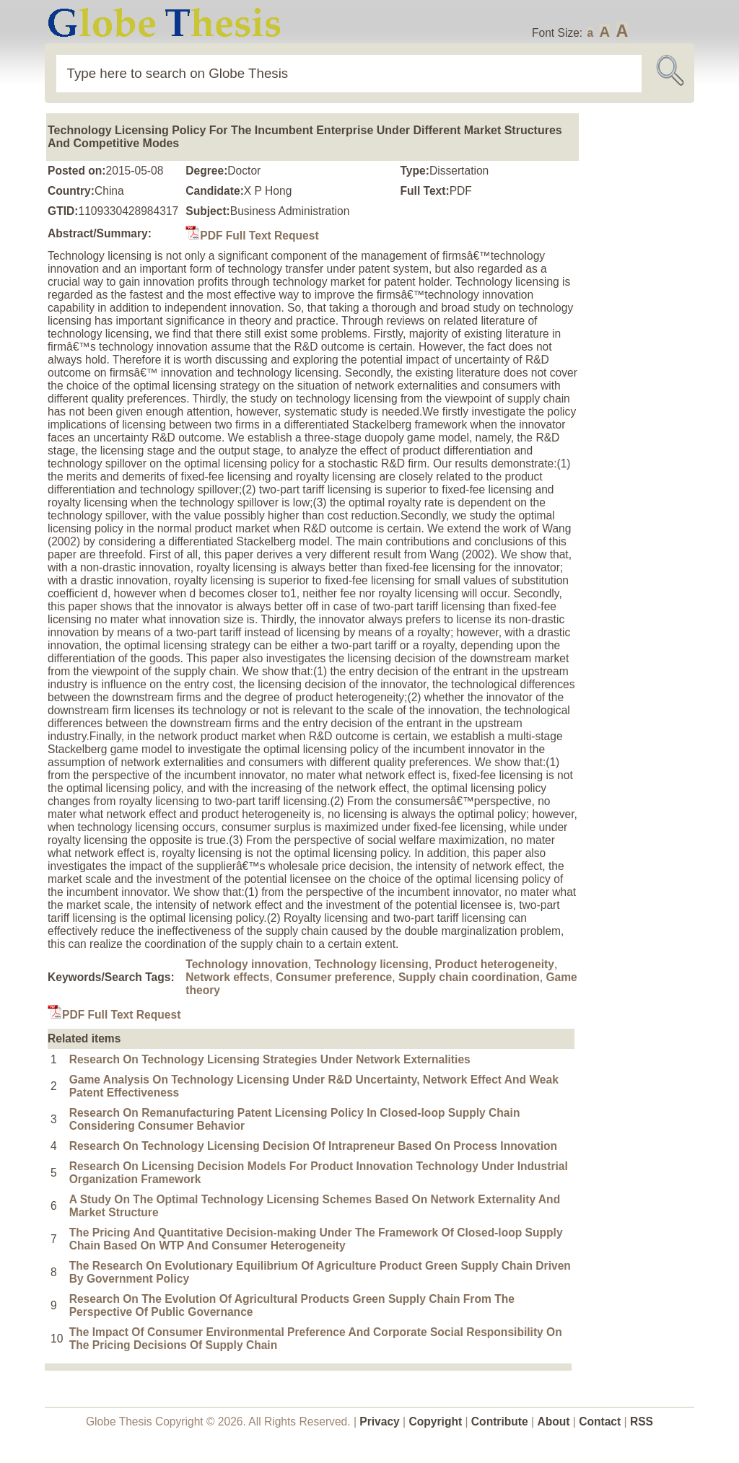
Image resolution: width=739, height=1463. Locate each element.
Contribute (499, 1421)
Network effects (227, 977)
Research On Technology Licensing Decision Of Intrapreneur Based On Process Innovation (313, 1146)
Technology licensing (371, 964)
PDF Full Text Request (251, 235)
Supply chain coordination (469, 977)
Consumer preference (334, 977)
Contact (601, 1421)
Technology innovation (246, 964)
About (553, 1421)
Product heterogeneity (494, 964)
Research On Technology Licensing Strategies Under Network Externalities (270, 1059)
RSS (641, 1421)
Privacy (379, 1421)
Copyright (436, 1421)
